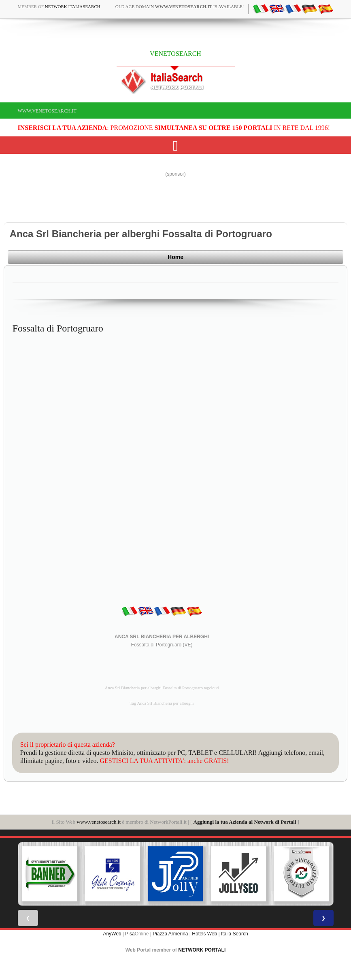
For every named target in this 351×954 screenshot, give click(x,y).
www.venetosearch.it (47, 111)
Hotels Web (204, 934)
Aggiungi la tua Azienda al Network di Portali (245, 822)
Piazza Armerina (170, 934)
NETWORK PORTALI (201, 950)
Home (175, 257)
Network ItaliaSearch (72, 6)
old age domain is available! (179, 6)
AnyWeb (112, 934)
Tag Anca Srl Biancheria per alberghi (162, 703)
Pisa (129, 934)
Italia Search (234, 934)
